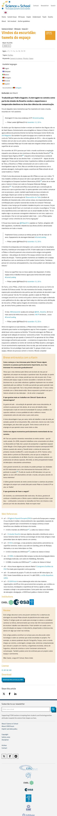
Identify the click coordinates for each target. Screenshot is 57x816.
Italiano (5, 74)
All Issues (21, 17)
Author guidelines (24, 21)
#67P (37, 314)
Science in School (7, 29)
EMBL (11, 556)
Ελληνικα (6, 71)
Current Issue (12, 17)
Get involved (12, 21)
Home (4, 17)
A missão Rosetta (14, 534)
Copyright (5, 734)
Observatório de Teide (33, 197)
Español (6, 84)
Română (6, 81)
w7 (29, 551)
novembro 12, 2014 (34, 122)
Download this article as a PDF (13, 679)
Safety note (6, 737)
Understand (37, 17)
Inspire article (49, 33)
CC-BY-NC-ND (6, 670)
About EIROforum (8, 726)
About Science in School (10, 723)
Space (31, 58)
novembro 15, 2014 (34, 321)
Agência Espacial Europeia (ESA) (20, 518)
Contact (36, 5)
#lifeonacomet (15, 312)
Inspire (28, 17)
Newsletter (45, 5)
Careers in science (16, 58)
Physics (25, 58)
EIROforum (13, 581)
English (5, 68)
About (4, 21)
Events (50, 17)
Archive (4, 745)
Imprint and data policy (9, 729)
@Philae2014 (24, 223)
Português (6, 78)
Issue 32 (25, 29)
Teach (44, 17)
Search (53, 5)
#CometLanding (38, 118)
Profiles (10, 55)
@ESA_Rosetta (40, 312)
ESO (10, 543)
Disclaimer (5, 740)
